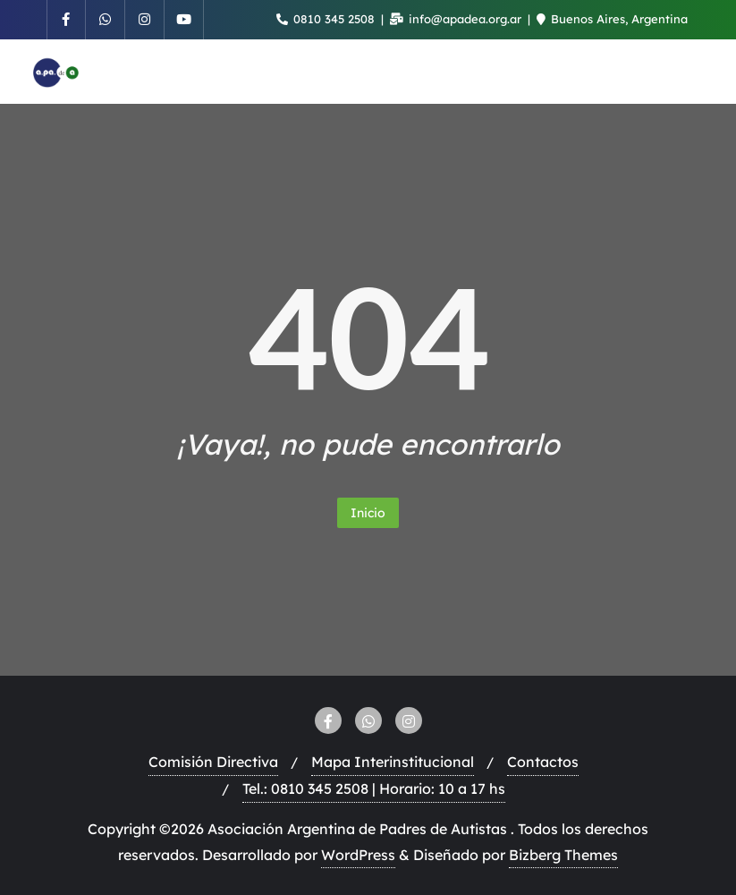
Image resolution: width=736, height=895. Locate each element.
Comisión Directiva (213, 762)
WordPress (358, 855)
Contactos (543, 762)
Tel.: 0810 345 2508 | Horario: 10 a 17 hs (373, 788)
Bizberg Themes (563, 855)
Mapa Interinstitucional (392, 762)
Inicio (368, 513)
